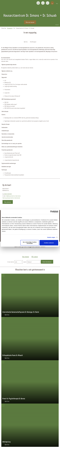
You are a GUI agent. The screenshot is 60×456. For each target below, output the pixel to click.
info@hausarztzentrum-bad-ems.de (13, 196)
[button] (43, 3)
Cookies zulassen (49, 242)
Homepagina (9, 28)
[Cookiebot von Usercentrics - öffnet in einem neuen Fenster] (51, 212)
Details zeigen (51, 237)
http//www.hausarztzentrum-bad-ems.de (11, 198)
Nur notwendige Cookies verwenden (30, 242)
